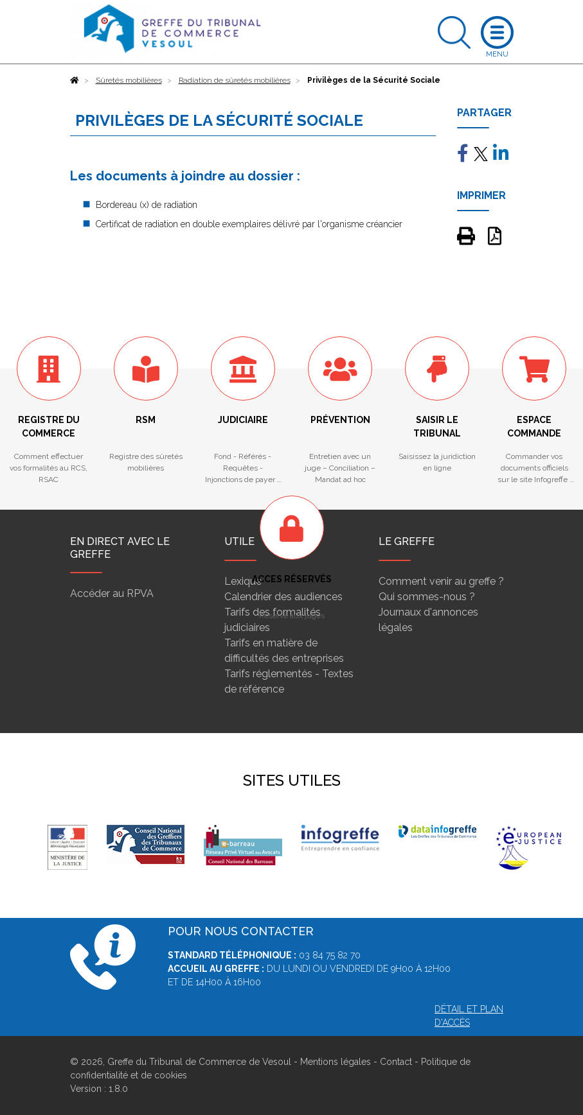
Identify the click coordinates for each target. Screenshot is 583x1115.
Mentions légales (335, 1062)
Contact (396, 1062)
